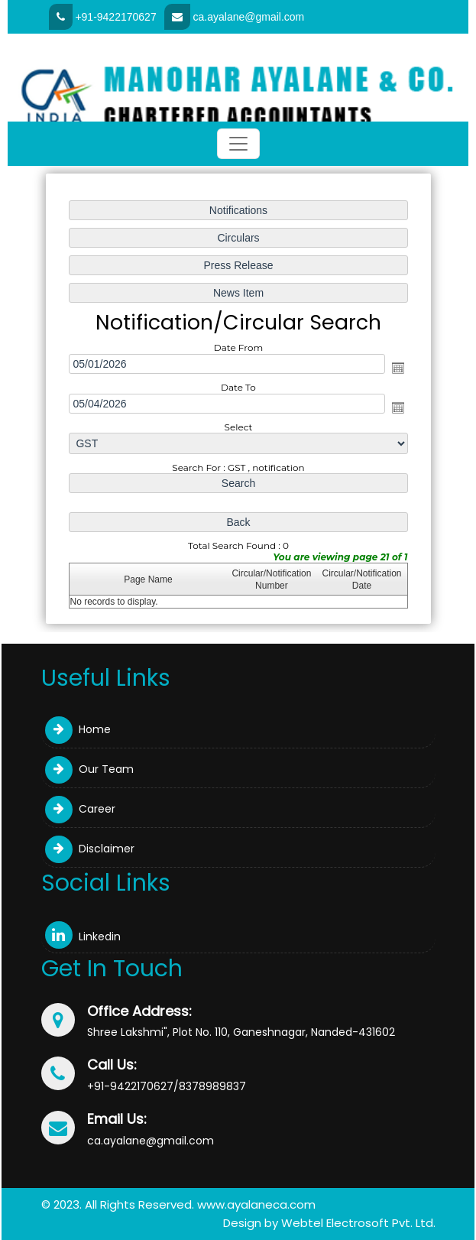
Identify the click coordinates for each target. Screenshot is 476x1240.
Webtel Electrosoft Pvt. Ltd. (358, 1223)
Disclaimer (89, 848)
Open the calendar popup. (397, 367)
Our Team (89, 769)
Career (80, 808)
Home (78, 729)
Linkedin (83, 936)
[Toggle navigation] (238, 143)
